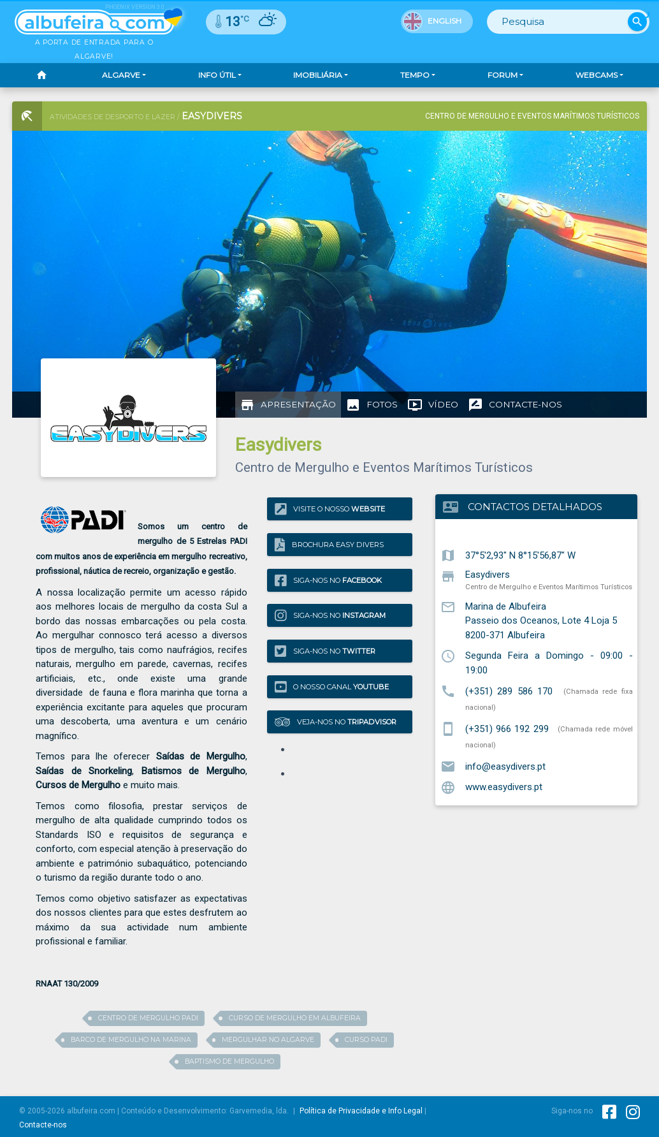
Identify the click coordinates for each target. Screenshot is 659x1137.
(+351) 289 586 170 (509, 690)
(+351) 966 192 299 (507, 728)
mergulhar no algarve (268, 1040)
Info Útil (217, 75)
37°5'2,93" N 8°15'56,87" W (520, 555)
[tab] (288, 405)
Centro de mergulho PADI (148, 1018)
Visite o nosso (330, 509)
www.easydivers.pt (503, 787)
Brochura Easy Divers (329, 544)
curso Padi (366, 1040)
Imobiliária (317, 75)
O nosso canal (332, 686)
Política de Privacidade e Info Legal (361, 1110)
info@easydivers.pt (505, 766)
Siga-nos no (328, 580)
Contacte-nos (43, 1124)
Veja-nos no (335, 722)
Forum (503, 75)
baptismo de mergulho (229, 1061)
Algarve (121, 75)
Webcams (597, 75)
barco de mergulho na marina (131, 1040)
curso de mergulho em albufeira (295, 1018)
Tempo (415, 75)
